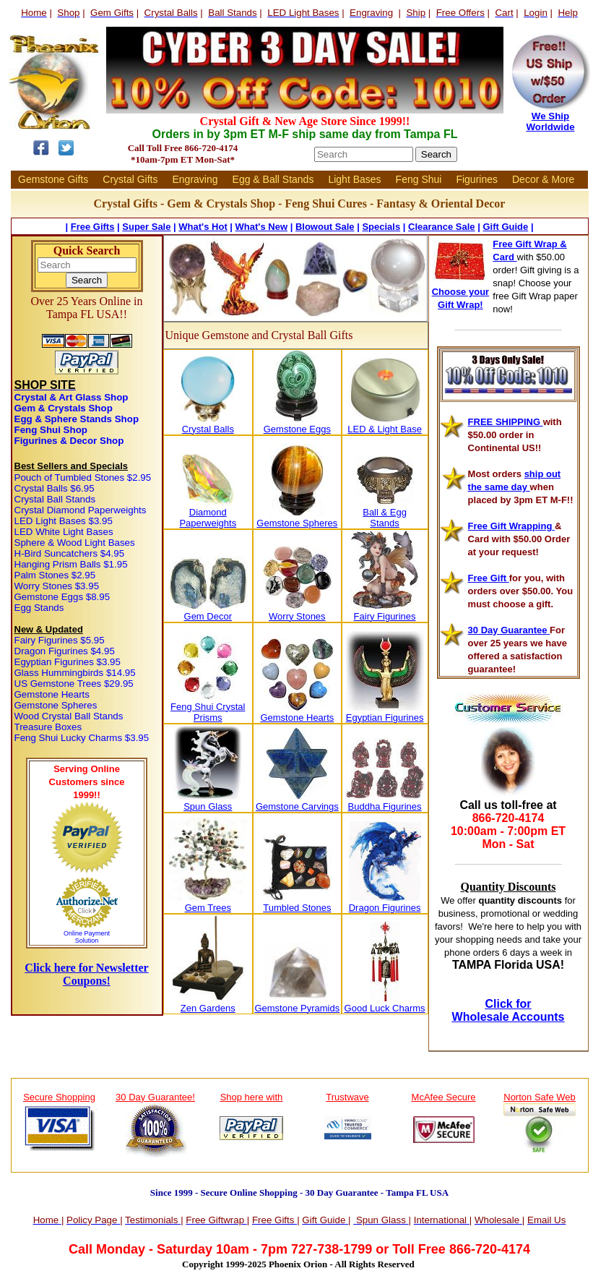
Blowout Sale (325, 226)
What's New (261, 226)
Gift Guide (505, 226)
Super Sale (146, 226)
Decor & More (543, 179)
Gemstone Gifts (53, 179)
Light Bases (354, 179)
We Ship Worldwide (550, 121)
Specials (381, 226)
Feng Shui (419, 179)
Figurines (477, 179)
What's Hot (202, 226)
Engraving (195, 179)
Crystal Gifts (130, 179)
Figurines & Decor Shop (69, 440)
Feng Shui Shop (50, 429)
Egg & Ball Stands (273, 179)
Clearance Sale (441, 226)
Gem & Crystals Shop (63, 408)
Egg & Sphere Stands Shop (76, 419)
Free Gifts (93, 226)
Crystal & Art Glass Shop (71, 397)
